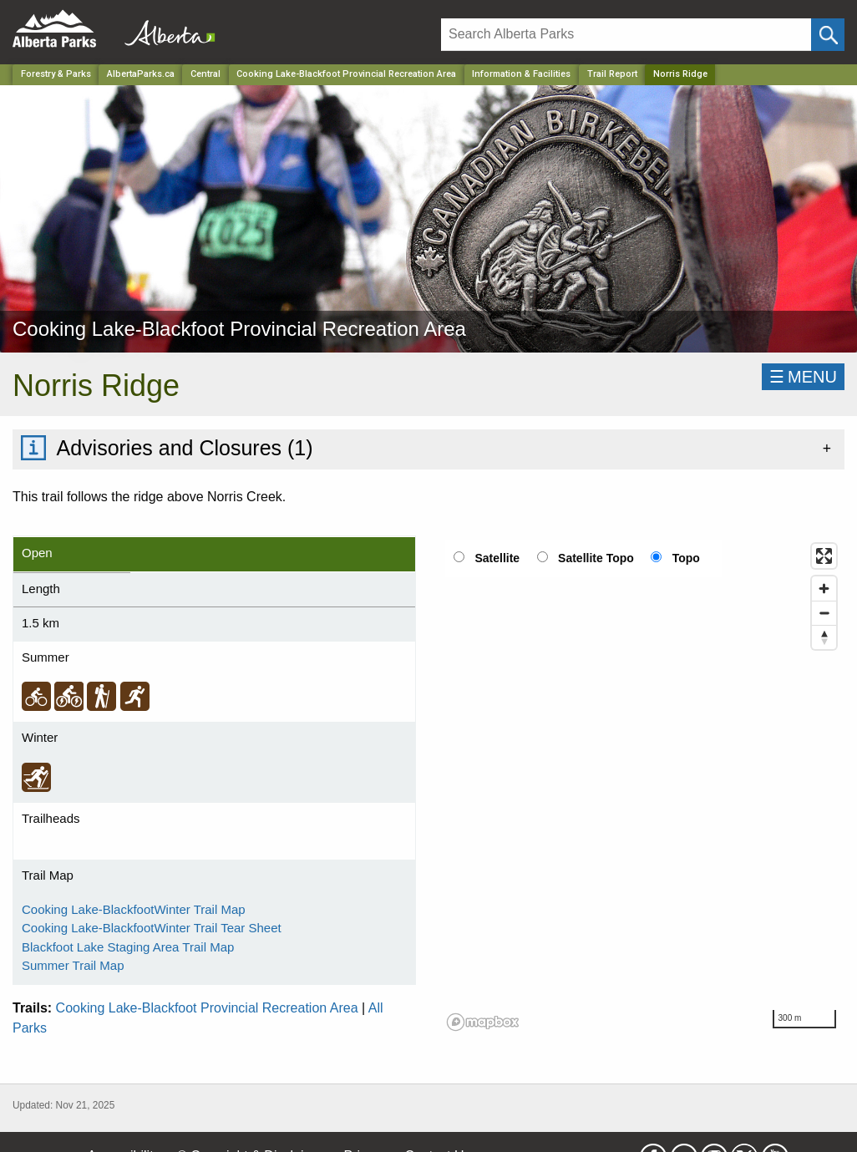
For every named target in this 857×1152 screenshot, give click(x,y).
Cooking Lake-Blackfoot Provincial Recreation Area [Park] (346, 74)
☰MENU (803, 377)
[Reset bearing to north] (824, 637)
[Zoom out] (824, 613)
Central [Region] (205, 74)
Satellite (497, 558)
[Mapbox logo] (483, 1022)
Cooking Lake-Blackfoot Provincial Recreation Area (207, 1008)
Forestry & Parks (56, 74)
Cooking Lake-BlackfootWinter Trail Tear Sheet (151, 928)
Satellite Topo (596, 558)
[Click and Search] (827, 34)
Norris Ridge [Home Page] (680, 74)
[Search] (626, 34)
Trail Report (612, 74)
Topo (686, 558)
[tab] (428, 449)
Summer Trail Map (73, 965)
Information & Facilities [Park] (521, 74)
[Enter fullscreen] (824, 556)
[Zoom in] (824, 588)
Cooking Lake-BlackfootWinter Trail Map (134, 909)
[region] (642, 786)
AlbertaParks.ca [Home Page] (141, 74)
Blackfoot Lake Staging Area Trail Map (128, 947)
